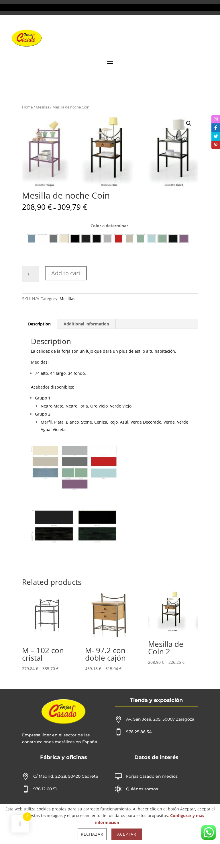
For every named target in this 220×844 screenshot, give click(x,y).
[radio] (31, 238)
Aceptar (126, 834)
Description (39, 324)
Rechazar (92, 834)
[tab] (39, 324)
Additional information (86, 324)
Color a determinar (109, 225)
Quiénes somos (142, 788)
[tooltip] (215, 119)
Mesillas (42, 107)
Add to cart (65, 273)
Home (27, 107)
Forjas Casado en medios (152, 776)
